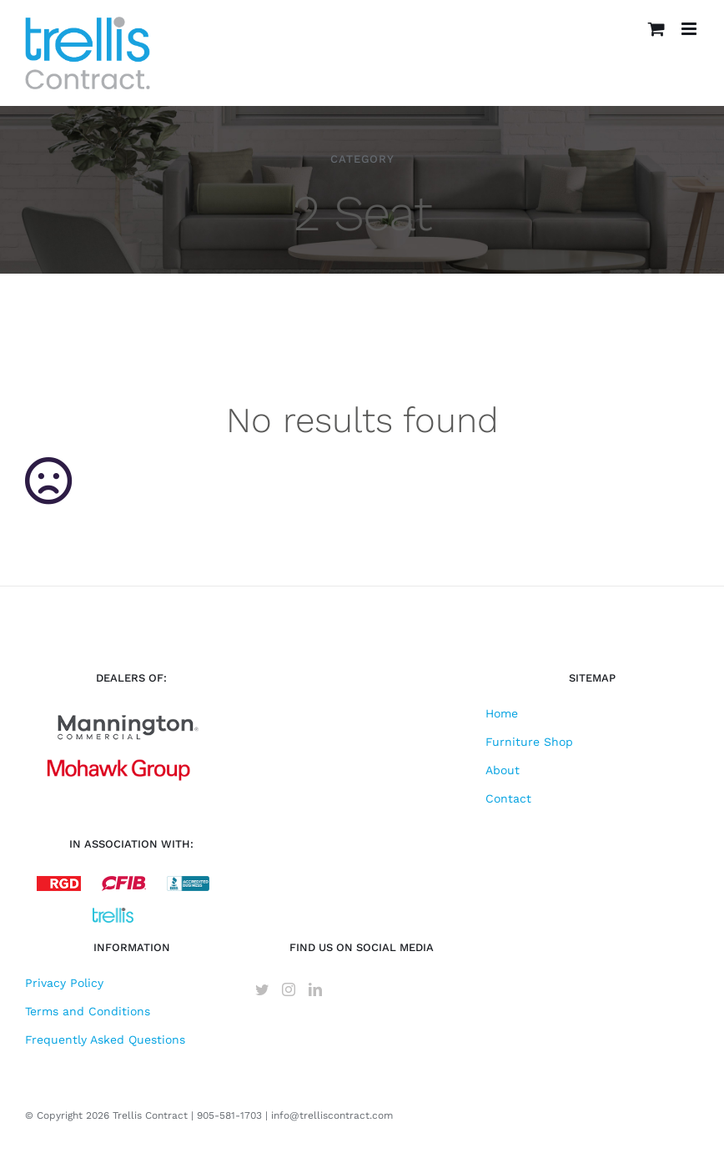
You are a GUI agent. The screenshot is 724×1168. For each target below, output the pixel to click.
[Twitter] (262, 989)
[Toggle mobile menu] (690, 29)
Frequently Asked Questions (105, 1039)
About (502, 770)
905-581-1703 (229, 1115)
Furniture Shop (529, 741)
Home (501, 713)
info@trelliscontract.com (332, 1115)
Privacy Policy (64, 982)
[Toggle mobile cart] (656, 29)
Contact (508, 798)
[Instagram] (288, 989)
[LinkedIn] (315, 989)
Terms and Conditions (87, 1011)
